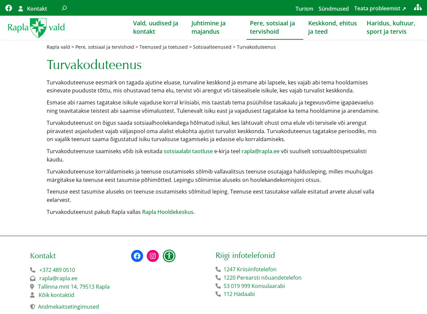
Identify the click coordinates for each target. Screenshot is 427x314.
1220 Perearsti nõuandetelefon (263, 277)
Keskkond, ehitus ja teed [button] (332, 27)
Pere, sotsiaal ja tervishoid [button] (272, 27)
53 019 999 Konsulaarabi (254, 286)
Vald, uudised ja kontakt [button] (155, 27)
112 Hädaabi (239, 294)
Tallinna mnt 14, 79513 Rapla (74, 286)
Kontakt (37, 8)
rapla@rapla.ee (261, 151)
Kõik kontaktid (56, 295)
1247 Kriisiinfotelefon (250, 269)
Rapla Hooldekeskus (167, 212)
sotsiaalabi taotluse (188, 151)
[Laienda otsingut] (64, 8)
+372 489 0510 (57, 270)
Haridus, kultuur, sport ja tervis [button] (391, 27)
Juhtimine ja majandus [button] (208, 27)
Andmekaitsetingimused (68, 306)
